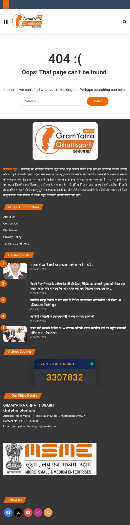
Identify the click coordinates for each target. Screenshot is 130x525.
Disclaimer (10, 230)
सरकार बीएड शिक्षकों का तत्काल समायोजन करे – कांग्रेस (61, 265)
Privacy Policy (12, 237)
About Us (9, 216)
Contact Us (10, 223)
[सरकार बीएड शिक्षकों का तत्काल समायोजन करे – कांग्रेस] (15, 271)
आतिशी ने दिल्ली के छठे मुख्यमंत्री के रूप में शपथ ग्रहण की (62, 316)
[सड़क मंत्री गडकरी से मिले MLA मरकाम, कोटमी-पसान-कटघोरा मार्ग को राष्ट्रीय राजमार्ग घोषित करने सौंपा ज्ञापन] (15, 334)
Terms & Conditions (16, 243)
